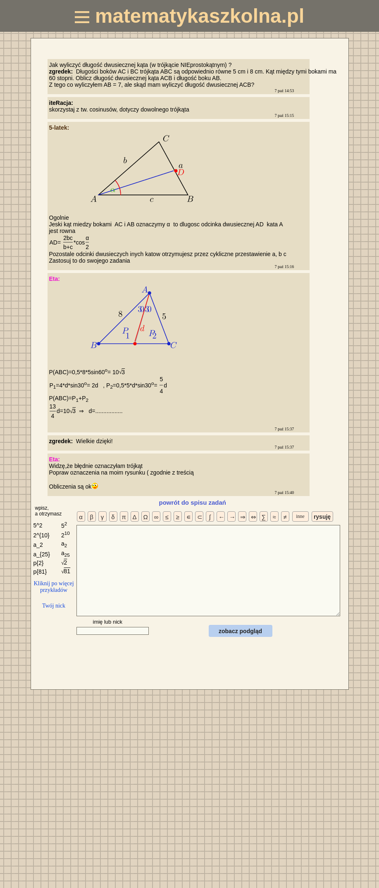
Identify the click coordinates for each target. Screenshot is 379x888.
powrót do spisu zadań (192, 502)
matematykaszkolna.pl (189, 16)
